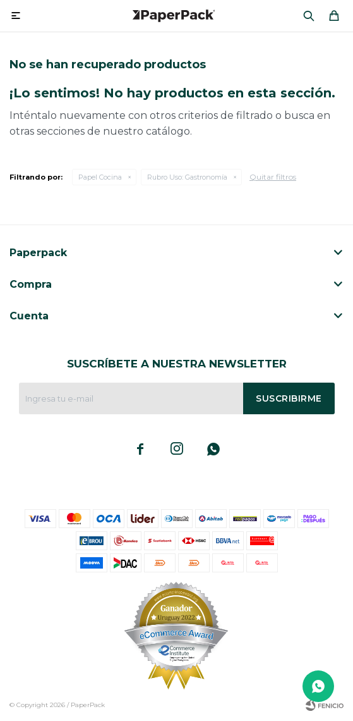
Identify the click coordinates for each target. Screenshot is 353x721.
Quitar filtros (272, 177)
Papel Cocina (100, 177)
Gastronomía (187, 177)
